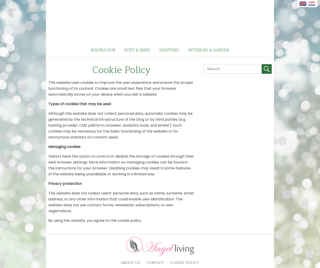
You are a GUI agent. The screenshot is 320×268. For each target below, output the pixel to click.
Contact (155, 263)
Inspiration (103, 50)
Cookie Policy (184, 263)
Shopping (169, 50)
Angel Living (160, 22)
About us (130, 263)
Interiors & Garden (208, 50)
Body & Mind (137, 50)
